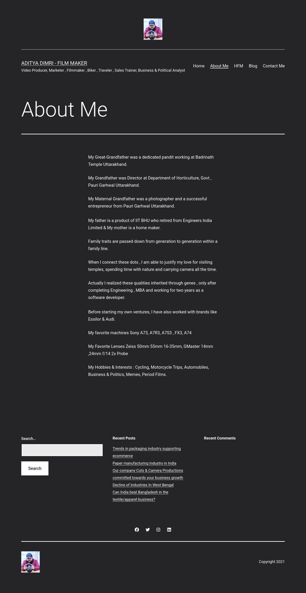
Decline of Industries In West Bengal (143, 485)
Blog (253, 65)
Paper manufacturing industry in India (144, 463)
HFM (238, 65)
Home (199, 65)
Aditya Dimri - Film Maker (54, 63)
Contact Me (274, 65)
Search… (28, 438)
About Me (219, 65)
